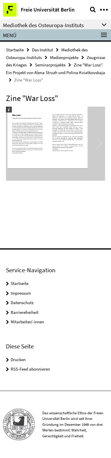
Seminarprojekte (50, 65)
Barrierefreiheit (24, 312)
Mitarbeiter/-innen (27, 322)
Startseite (15, 50)
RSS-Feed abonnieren (30, 369)
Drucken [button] (18, 359)
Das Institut (42, 50)
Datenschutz (22, 302)
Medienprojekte (64, 57)
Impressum (21, 293)
